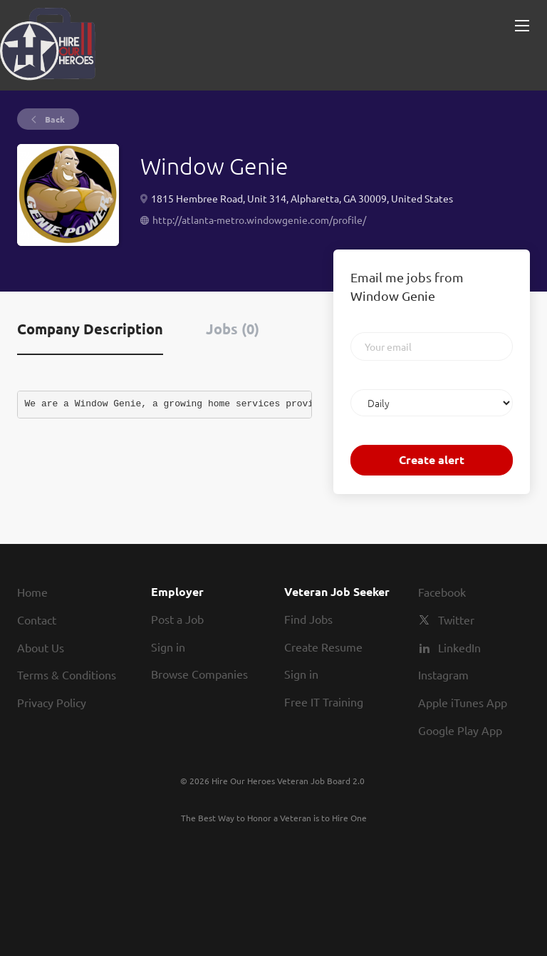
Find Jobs (308, 619)
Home (32, 592)
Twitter (456, 619)
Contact (36, 619)
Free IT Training (323, 701)
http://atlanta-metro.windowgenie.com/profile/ (259, 219)
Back (54, 119)
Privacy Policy (51, 702)
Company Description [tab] (90, 328)
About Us (40, 647)
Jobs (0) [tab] (232, 328)
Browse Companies (199, 674)
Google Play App (460, 730)
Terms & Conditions (66, 674)
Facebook (442, 592)
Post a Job (177, 619)
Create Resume (323, 646)
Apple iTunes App (462, 702)
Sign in (168, 646)
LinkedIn (459, 647)
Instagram (443, 674)
